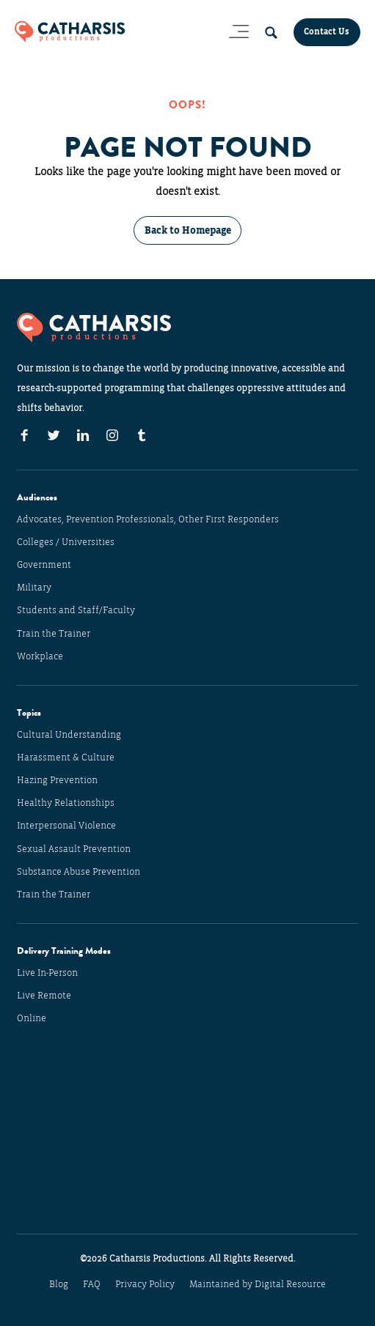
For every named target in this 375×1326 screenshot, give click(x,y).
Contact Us (326, 32)
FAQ (92, 1284)
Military (34, 587)
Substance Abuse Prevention (78, 872)
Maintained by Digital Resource (257, 1284)
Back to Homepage (188, 230)
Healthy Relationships (65, 803)
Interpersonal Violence (66, 826)
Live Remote (44, 995)
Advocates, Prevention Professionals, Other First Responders (148, 519)
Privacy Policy (145, 1284)
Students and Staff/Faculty (76, 610)
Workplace (40, 656)
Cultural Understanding (69, 735)
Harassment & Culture (65, 757)
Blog (58, 1284)
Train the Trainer (53, 634)
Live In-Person (47, 973)
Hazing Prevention (57, 780)
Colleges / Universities (65, 542)
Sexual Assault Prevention (74, 849)
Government (44, 565)
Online (31, 1018)
